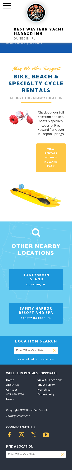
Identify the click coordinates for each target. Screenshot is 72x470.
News (10, 399)
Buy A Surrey (46, 385)
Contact (11, 389)
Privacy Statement (17, 416)
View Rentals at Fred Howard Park (50, 157)
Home (10, 380)
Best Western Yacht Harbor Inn (39, 31)
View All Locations (49, 380)
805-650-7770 (15, 394)
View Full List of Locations (36, 359)
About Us (12, 385)
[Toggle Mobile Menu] (7, 6)
